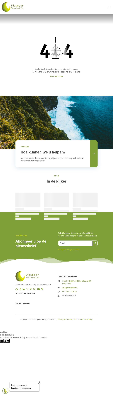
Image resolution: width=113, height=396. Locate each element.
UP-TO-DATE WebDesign (83, 319)
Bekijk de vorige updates (69, 249)
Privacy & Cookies (65, 319)
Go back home (56, 76)
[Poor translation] (6, 341)
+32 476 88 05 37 (69, 291)
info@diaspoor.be (69, 287)
